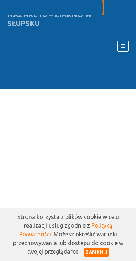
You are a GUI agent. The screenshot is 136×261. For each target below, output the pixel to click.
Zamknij (96, 251)
